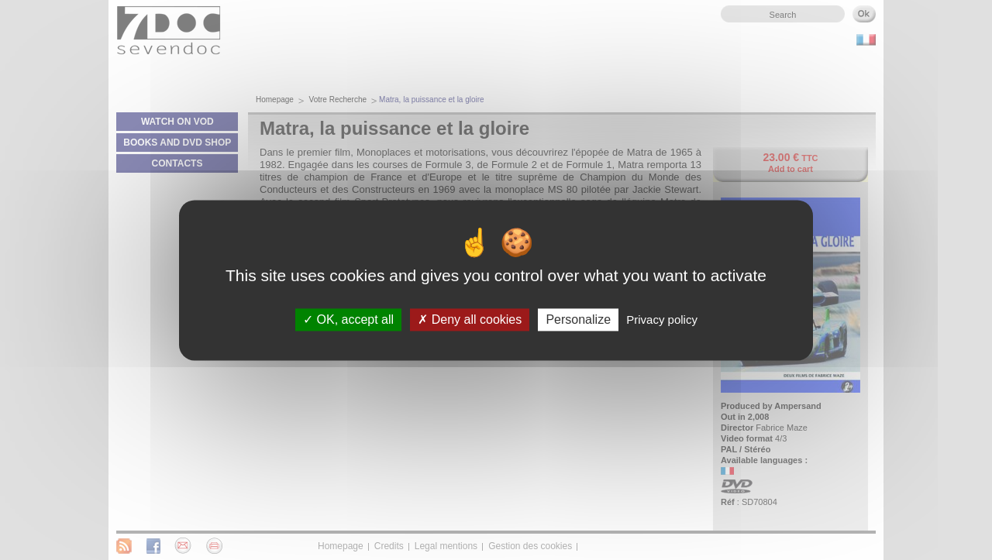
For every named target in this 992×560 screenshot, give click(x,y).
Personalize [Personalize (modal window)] (578, 319)
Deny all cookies (470, 319)
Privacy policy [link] (662, 319)
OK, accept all (348, 319)
